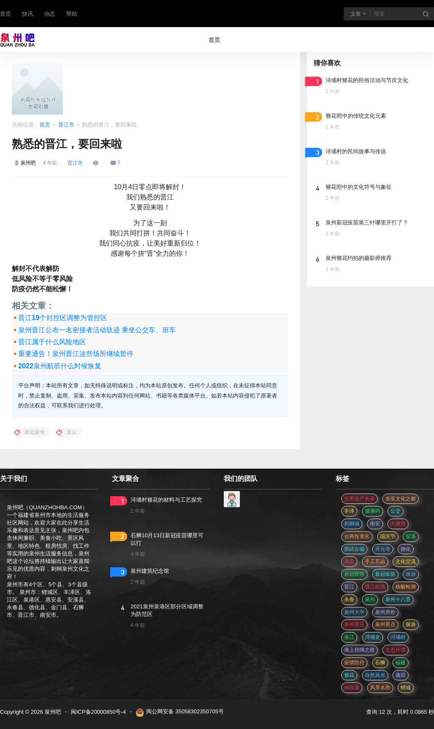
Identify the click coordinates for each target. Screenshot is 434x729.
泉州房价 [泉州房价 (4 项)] (385, 612)
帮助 (71, 14)
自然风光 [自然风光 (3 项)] (375, 675)
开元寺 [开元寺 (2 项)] (382, 549)
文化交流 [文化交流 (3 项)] (405, 561)
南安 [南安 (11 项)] (375, 524)
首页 (5, 14)
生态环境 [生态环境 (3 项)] (395, 650)
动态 (49, 14)
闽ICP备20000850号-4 (98, 712)
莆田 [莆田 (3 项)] (400, 675)
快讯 (27, 14)
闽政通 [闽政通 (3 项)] (351, 687)
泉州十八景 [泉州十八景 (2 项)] (398, 599)
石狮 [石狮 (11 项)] (380, 662)
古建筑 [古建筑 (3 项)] (398, 524)
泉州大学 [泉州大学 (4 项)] (354, 612)
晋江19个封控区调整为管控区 (62, 317)
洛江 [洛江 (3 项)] (349, 637)
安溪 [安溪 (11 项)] (411, 536)
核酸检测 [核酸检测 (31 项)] (405, 587)
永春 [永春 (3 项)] (349, 599)
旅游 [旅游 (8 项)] (411, 574)
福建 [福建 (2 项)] (400, 662)
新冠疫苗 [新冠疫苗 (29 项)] (385, 574)
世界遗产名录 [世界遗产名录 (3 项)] (359, 499)
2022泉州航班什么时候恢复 (59, 366)
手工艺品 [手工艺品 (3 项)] (375, 561)
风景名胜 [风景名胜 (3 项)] (380, 687)
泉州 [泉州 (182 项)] (370, 599)
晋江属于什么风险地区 (52, 341)
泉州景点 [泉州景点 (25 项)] (385, 624)
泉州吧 (52, 712)
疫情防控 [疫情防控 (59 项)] (354, 662)
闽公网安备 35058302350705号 (180, 712)
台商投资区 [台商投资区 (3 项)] (357, 536)
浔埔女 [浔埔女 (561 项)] (372, 637)
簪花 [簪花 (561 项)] (349, 675)
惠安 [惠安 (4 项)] (349, 561)
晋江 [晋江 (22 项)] (349, 587)
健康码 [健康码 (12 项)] (372, 511)
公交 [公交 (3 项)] (395, 511)
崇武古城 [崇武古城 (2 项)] (354, 549)
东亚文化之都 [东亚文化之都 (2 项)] (400, 499)
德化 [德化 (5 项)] (406, 549)
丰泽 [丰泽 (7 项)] (349, 511)
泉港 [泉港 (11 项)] (411, 624)
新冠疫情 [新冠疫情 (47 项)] (354, 574)
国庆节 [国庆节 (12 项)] (387, 536)
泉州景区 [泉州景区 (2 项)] (354, 624)
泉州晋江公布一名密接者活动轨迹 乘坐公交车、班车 (97, 330)
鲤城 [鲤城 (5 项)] (406, 687)
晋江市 (66, 125)
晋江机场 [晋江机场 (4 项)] (375, 587)
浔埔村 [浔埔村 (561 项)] (398, 637)
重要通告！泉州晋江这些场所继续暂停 (76, 353)
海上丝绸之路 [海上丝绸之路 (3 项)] (359, 650)
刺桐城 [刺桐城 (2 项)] (351, 524)
